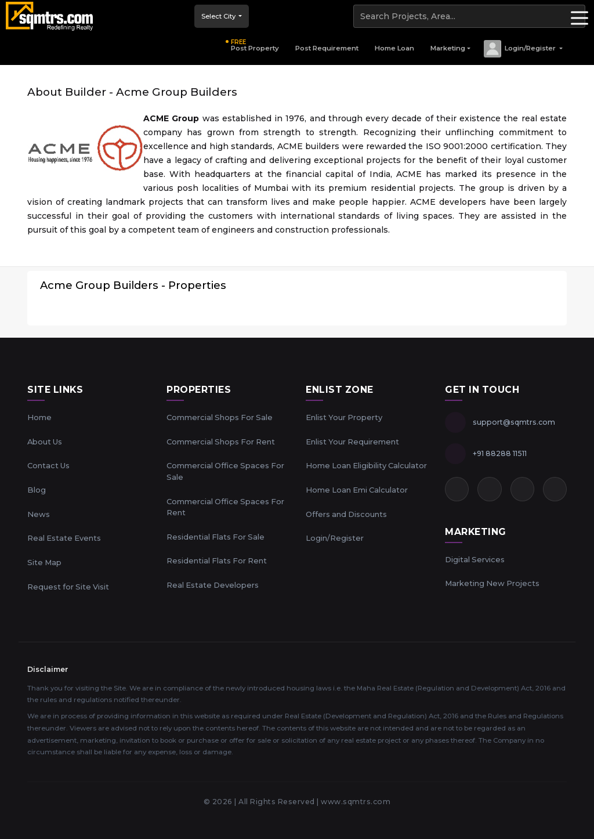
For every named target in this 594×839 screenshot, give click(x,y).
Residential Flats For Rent (216, 560)
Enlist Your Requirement (352, 441)
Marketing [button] (447, 48)
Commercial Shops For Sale (219, 417)
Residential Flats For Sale (215, 536)
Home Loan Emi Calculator (357, 489)
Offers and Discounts (346, 514)
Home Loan (394, 48)
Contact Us (48, 465)
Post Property (255, 45)
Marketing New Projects (492, 583)
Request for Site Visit (68, 586)
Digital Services (475, 559)
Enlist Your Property (344, 417)
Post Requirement (326, 48)
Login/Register (335, 538)
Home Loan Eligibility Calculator (366, 465)
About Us (44, 441)
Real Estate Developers (212, 585)
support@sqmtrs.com (514, 422)
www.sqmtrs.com (355, 801)
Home (39, 417)
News (38, 514)
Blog (36, 489)
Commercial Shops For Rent (220, 441)
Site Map (44, 562)
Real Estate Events (64, 538)
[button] (523, 48)
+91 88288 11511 (500, 453)
